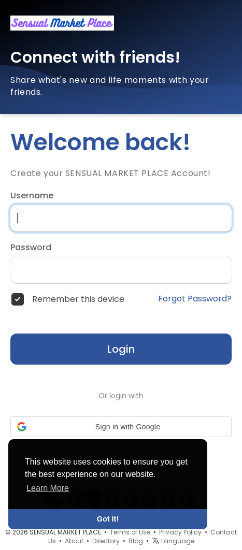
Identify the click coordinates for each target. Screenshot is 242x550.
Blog (136, 541)
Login (121, 349)
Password (30, 247)
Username (31, 195)
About (74, 541)
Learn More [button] (47, 488)
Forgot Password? (195, 299)
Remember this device (78, 299)
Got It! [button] (108, 519)
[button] (121, 426)
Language (173, 541)
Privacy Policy (180, 532)
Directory (106, 541)
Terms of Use (130, 532)
